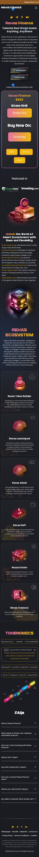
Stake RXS (19, 113)
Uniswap (19, 137)
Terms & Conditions (21, 835)
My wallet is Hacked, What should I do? (17, 799)
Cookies (34, 835)
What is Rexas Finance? (11, 723)
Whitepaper (6, 832)
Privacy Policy (7, 835)
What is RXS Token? (9, 757)
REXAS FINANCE (11, 8)
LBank (19, 160)
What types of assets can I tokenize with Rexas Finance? (16, 734)
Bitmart (26, 151)
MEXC (11, 151)
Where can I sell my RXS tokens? (14, 789)
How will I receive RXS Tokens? (13, 767)
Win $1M (15, 832)
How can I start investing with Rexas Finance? (16, 746)
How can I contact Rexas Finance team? (15, 778)
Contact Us (33, 832)
